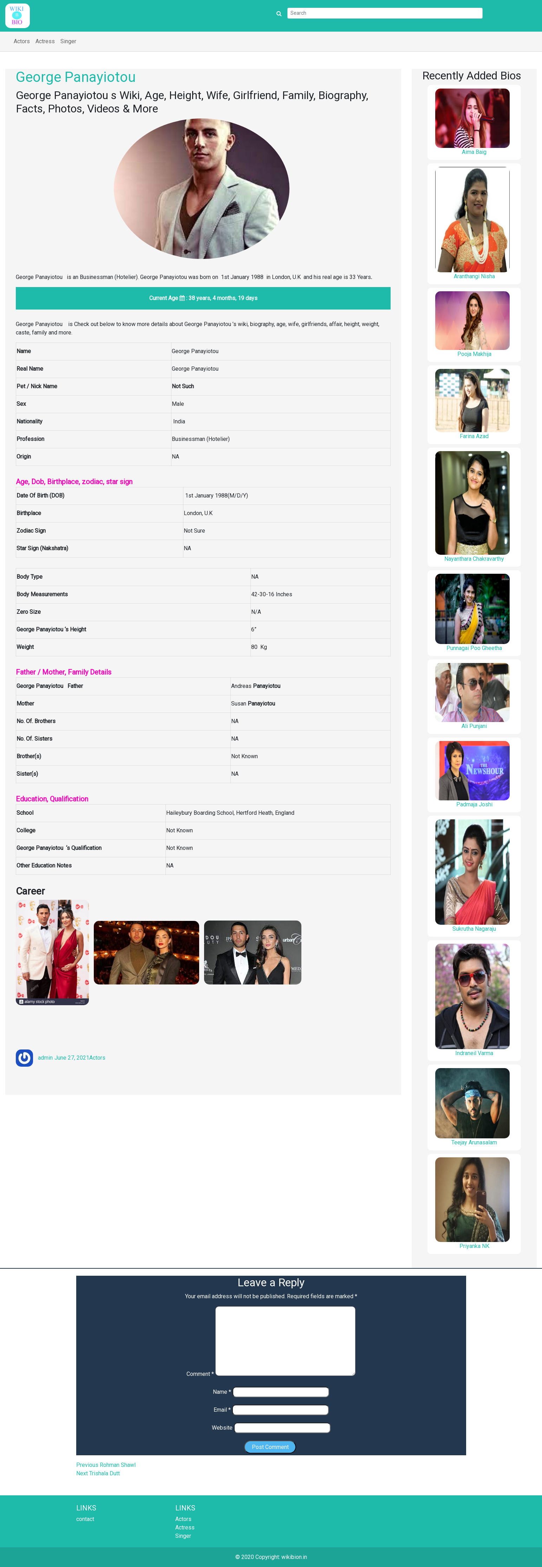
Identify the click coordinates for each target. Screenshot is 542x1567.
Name (222, 1392)
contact (85, 1519)
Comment (200, 1374)
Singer (68, 41)
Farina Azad (474, 436)
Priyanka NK (474, 1246)
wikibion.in (294, 1557)
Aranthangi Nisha (474, 276)
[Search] (385, 13)
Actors (22, 41)
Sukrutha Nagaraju (474, 928)
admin (45, 1057)
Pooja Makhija (474, 354)
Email (222, 1409)
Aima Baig (474, 152)
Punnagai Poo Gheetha (474, 648)
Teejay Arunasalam (474, 1142)
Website (222, 1427)
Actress (45, 41)
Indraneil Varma (474, 1053)
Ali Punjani (474, 726)
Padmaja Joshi (474, 804)
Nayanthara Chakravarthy (474, 558)
